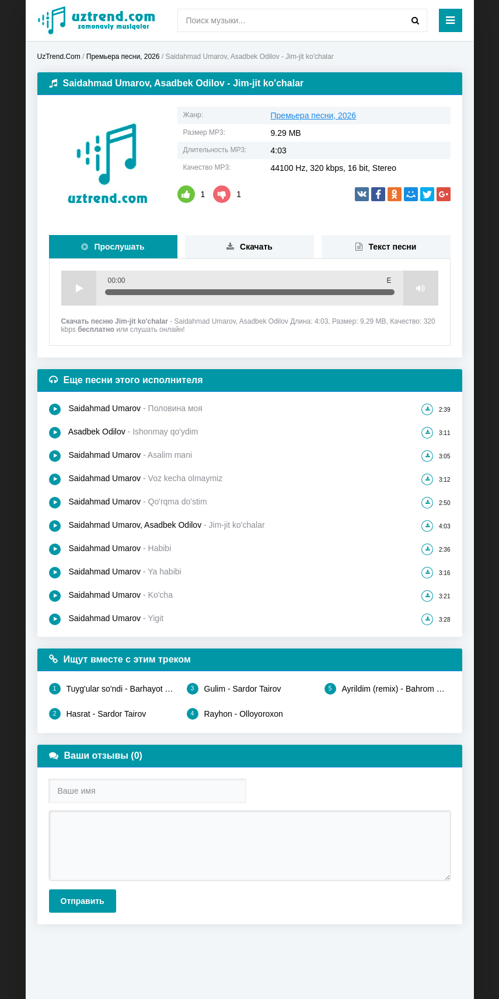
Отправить (82, 901)
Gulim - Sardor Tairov (234, 689)
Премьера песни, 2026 (314, 115)
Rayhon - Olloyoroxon (235, 714)
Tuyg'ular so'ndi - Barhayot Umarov (112, 689)
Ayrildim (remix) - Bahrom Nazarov (387, 689)
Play (78, 288)
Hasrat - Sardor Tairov (97, 714)
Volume (420, 288)
